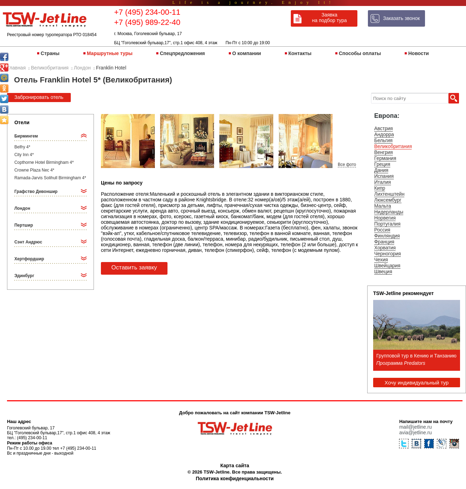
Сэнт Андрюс (28, 242)
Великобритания (393, 146)
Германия (385, 158)
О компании (246, 53)
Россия (382, 230)
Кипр (379, 188)
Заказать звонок (401, 18)
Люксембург (388, 200)
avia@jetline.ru (415, 432)
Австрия (383, 128)
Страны (50, 53)
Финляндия (387, 236)
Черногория (387, 253)
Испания (384, 176)
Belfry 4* (22, 147)
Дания (381, 170)
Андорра (384, 134)
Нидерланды (388, 212)
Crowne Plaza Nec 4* (34, 170)
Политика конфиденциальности (235, 478)
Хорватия (385, 247)
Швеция (383, 271)
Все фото (347, 164)
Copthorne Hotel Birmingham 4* (44, 162)
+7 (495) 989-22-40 (147, 22)
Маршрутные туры (109, 53)
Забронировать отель (38, 97)
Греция (382, 164)
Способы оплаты (360, 53)
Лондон (22, 208)
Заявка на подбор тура (329, 17)
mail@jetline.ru (415, 427)
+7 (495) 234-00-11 (147, 12)
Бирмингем (26, 136)
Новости (418, 53)
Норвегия (385, 218)
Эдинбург (24, 275)
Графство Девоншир (35, 191)
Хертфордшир (29, 258)
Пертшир (23, 225)
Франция (384, 241)
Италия (382, 182)
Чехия (381, 259)
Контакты (299, 53)
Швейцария (387, 265)
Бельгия (383, 140)
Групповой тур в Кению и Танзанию (416, 356)
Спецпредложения (182, 53)
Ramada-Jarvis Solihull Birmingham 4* (50, 177)
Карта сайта (234, 465)
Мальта (382, 206)
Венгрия (383, 152)
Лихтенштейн (389, 194)
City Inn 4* (24, 154)
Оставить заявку (134, 267)
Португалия (387, 224)
